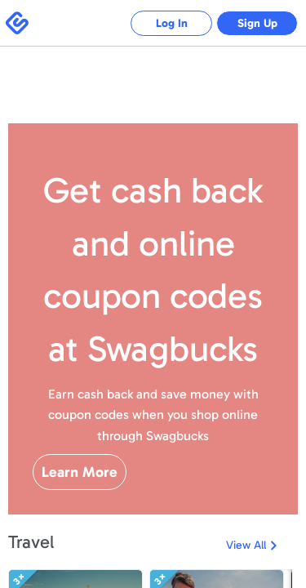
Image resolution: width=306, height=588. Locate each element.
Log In (172, 23)
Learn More (80, 472)
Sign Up (257, 23)
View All (246, 545)
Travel (31, 542)
